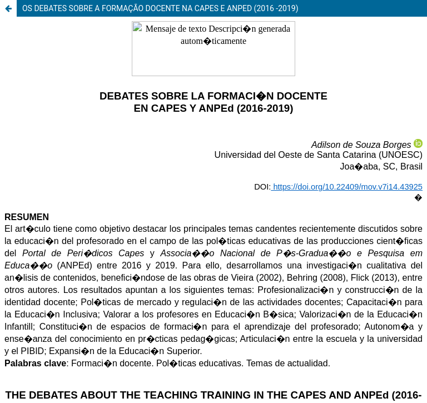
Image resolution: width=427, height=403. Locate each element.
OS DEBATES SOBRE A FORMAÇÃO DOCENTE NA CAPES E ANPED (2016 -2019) (160, 8)
